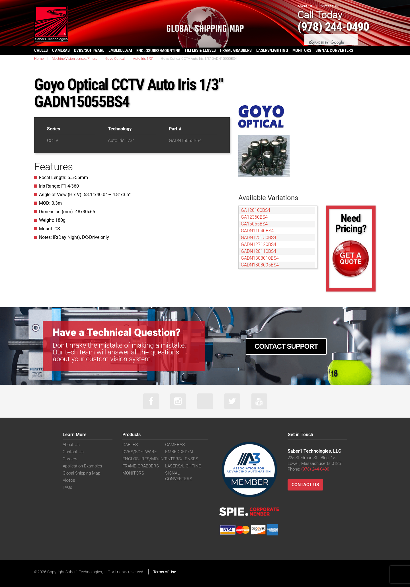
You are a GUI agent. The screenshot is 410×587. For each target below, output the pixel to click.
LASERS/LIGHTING (272, 50)
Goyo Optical (115, 59)
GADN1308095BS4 (260, 265)
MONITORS (301, 50)
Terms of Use (164, 572)
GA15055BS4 (254, 224)
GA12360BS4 (254, 217)
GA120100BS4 (255, 210)
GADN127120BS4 (258, 244)
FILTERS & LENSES (200, 50)
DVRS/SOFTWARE (89, 50)
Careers (70, 458)
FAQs (67, 487)
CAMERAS (61, 50)
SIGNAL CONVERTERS (334, 50)
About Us (305, 6)
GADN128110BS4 (258, 251)
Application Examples (82, 466)
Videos (69, 480)
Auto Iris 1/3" (143, 59)
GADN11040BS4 (257, 230)
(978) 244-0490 (333, 27)
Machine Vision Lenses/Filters (74, 59)
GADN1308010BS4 (260, 258)
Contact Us (329, 6)
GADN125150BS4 (258, 237)
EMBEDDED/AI (120, 50)
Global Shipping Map (81, 473)
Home (39, 59)
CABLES (41, 50)
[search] (330, 42)
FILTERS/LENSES (181, 458)
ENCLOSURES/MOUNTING (147, 458)
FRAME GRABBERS (236, 50)
